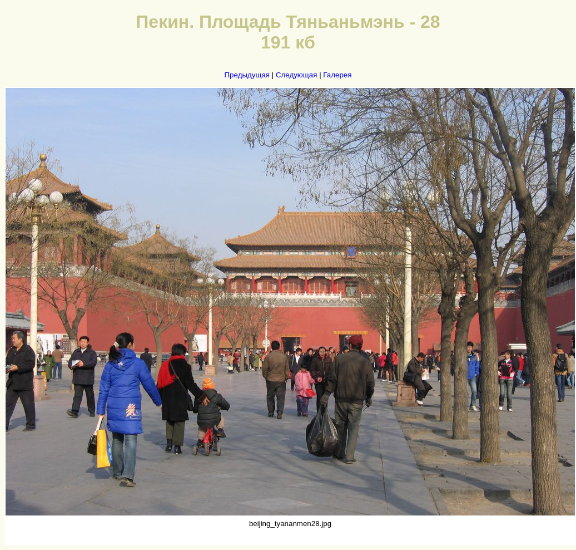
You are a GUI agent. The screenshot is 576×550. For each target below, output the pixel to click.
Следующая (296, 75)
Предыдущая (247, 75)
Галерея (337, 75)
